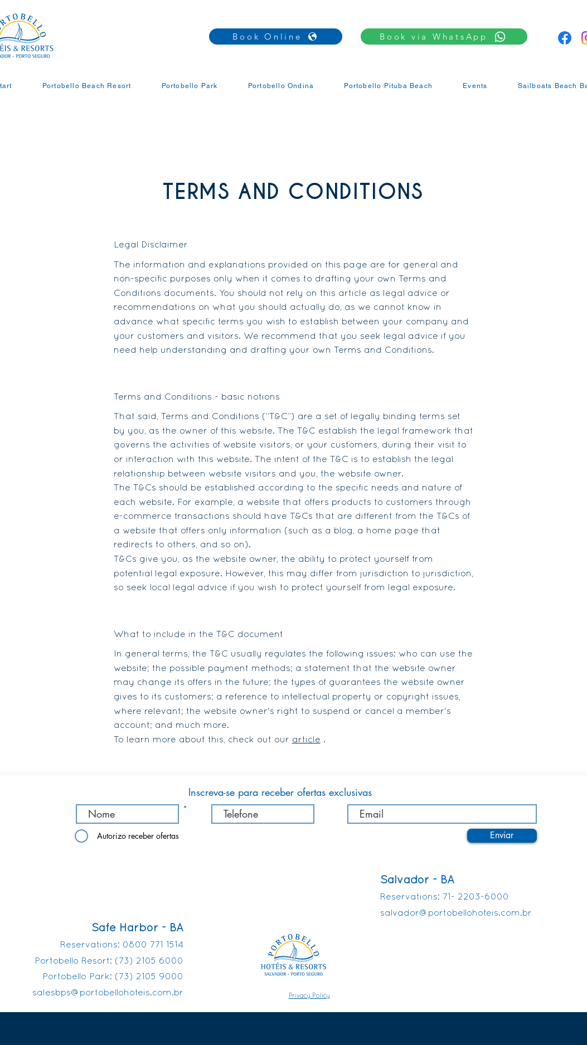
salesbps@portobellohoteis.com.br (107, 993)
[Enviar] (502, 836)
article (306, 740)
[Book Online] (275, 36)
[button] (444, 36)
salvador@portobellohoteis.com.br (456, 913)
